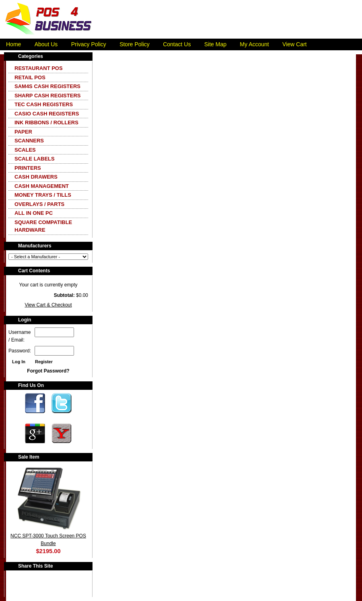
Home (13, 44)
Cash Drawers (36, 177)
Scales (25, 150)
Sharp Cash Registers (47, 96)
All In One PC (33, 213)
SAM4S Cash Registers (47, 86)
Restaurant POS (38, 68)
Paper (23, 132)
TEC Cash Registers (43, 104)
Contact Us (177, 44)
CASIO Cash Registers (46, 114)
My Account (254, 44)
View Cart (294, 44)
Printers (27, 168)
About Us (46, 44)
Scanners (29, 141)
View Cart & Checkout (48, 305)
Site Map (215, 44)
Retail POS (29, 77)
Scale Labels (34, 159)
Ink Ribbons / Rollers (46, 122)
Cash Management (41, 186)
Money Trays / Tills (42, 195)
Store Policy (134, 44)
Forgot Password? (48, 371)
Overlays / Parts (39, 204)
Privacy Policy (88, 44)
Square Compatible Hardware (43, 226)
